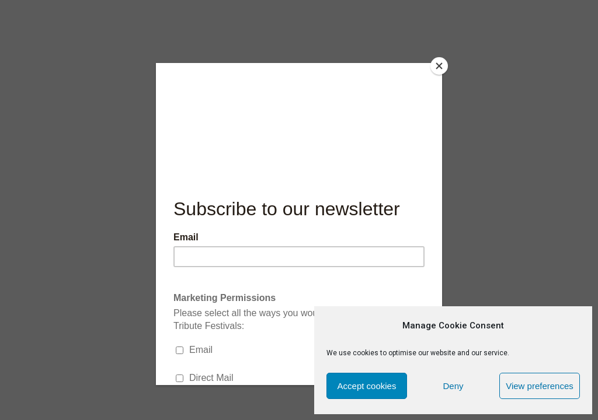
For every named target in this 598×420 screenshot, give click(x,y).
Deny (453, 386)
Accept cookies (367, 386)
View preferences (539, 386)
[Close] (439, 66)
